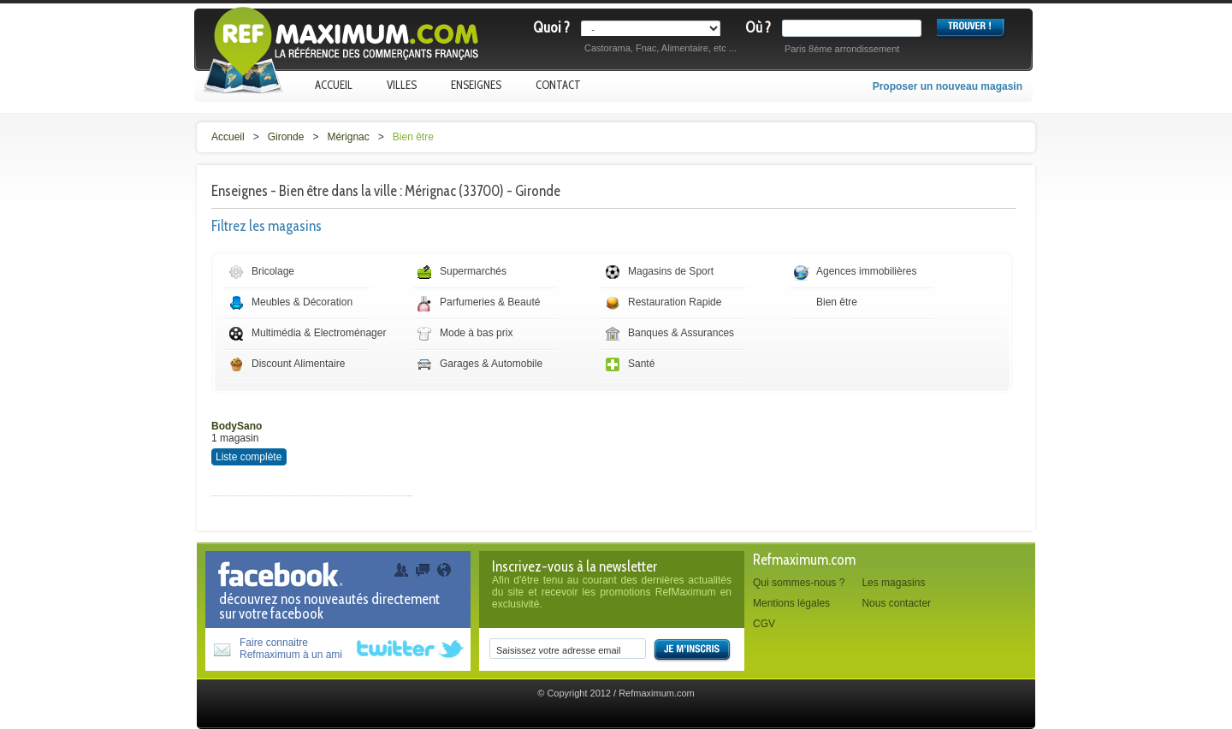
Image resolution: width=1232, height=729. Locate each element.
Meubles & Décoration (302, 302)
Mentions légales (791, 603)
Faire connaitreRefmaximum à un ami (291, 649)
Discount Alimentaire (298, 364)
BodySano (236, 426)
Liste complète (248, 457)
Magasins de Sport (671, 271)
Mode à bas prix (476, 333)
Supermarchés (473, 271)
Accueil (333, 85)
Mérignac (348, 137)
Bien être (413, 137)
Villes (402, 85)
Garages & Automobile (491, 364)
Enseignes (476, 85)
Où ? (758, 27)
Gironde (286, 137)
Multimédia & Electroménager (319, 333)
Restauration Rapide (674, 302)
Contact (558, 85)
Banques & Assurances (681, 333)
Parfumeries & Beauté (490, 302)
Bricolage (273, 271)
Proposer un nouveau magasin (947, 86)
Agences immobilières (866, 271)
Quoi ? (551, 27)
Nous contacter (896, 603)
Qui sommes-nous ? (798, 583)
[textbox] (855, 28)
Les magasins (893, 583)
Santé (641, 364)
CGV (764, 624)
